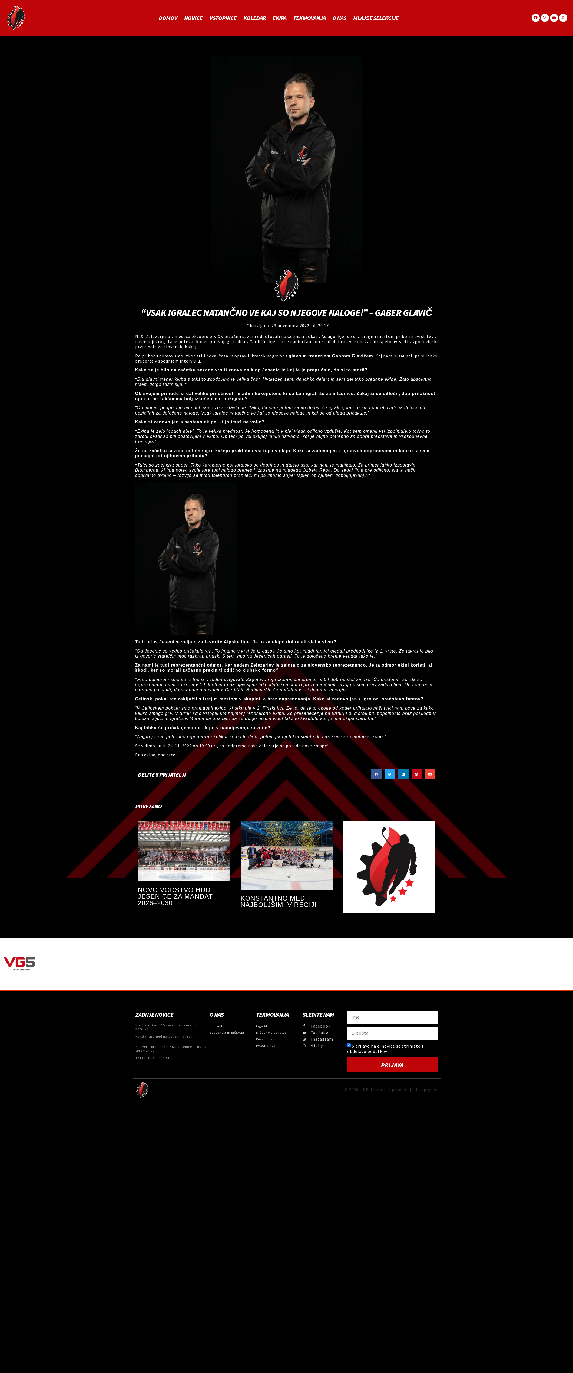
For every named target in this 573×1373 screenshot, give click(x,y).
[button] (376, 774)
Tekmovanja (309, 17)
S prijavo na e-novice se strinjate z (385, 1048)
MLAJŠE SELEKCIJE (376, 17)
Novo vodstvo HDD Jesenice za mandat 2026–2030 (175, 896)
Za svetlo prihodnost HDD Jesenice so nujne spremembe (171, 1048)
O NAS (339, 17)
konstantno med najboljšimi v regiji (279, 901)
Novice (193, 17)
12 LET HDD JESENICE (152, 1058)
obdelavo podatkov (367, 1051)
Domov (168, 17)
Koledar (254, 17)
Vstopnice (223, 17)
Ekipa (279, 17)
